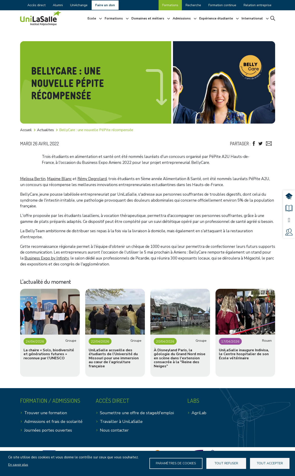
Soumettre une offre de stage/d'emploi (137, 413)
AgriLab (198, 413)
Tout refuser (226, 463)
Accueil (26, 130)
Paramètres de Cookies (176, 463)
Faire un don (105, 5)
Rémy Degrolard (92, 178)
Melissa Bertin (32, 178)
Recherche (193, 5)
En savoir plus (18, 464)
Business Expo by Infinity (46, 258)
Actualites (45, 130)
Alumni (58, 5)
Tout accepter (269, 463)
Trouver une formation (45, 413)
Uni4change (79, 5)
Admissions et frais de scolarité (53, 421)
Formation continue (222, 5)
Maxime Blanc (59, 178)
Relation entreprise (257, 5)
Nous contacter (114, 430)
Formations (170, 5)
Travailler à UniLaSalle (121, 421)
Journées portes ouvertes (48, 430)
